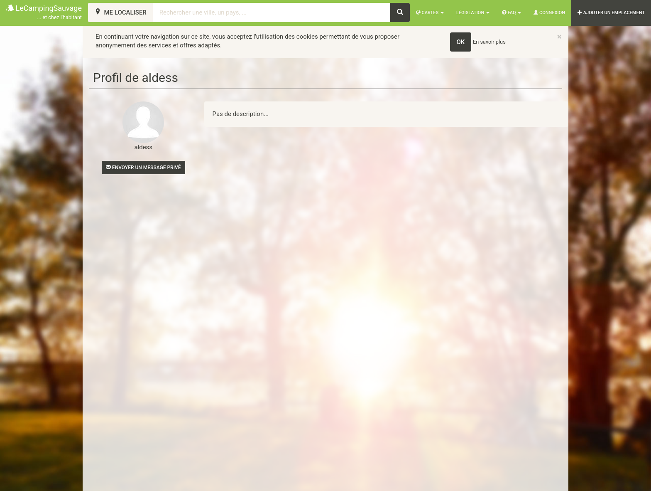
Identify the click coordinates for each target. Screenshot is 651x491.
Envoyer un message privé (143, 167)
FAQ (511, 12)
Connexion (549, 12)
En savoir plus (489, 42)
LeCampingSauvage (44, 13)
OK (461, 42)
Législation (472, 12)
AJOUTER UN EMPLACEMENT (611, 12)
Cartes (430, 12)
